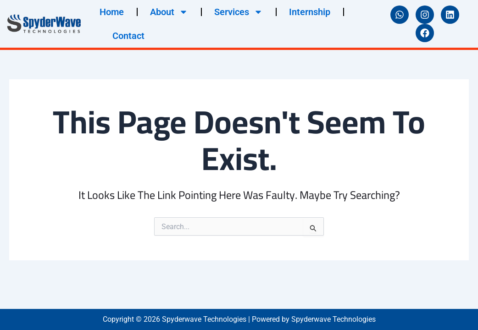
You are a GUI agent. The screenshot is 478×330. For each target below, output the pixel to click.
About (169, 12)
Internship (309, 11)
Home (112, 11)
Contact (128, 35)
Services (238, 12)
